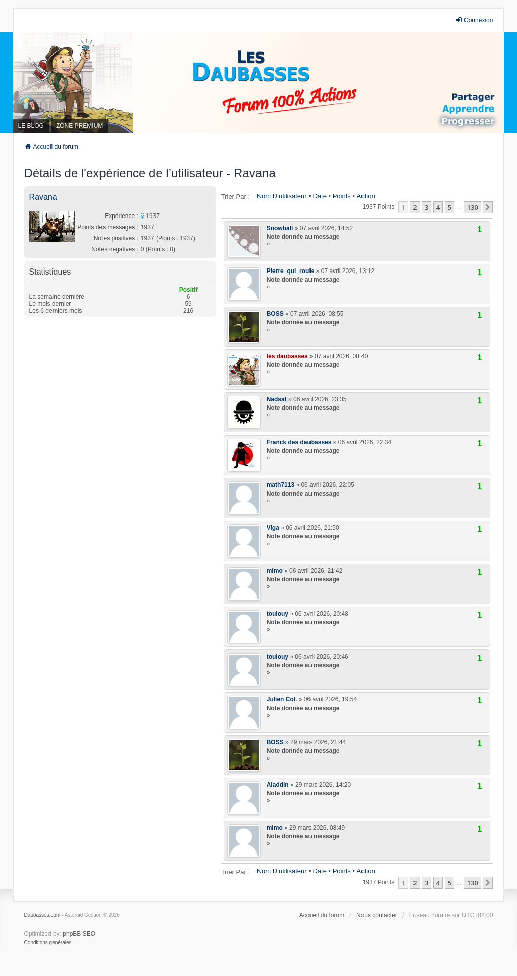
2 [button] (415, 207)
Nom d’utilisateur (282, 196)
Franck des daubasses (299, 442)
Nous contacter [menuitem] (376, 915)
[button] (488, 207)
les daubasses (287, 356)
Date (319, 196)
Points (342, 196)
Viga (273, 527)
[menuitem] (48, 942)
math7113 (280, 485)
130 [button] (472, 207)
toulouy (277, 613)
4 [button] (438, 207)
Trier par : (235, 196)
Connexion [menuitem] (474, 20)
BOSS (275, 313)
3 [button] (426, 207)
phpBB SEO (79, 933)
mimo (275, 570)
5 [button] (449, 207)
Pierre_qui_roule (291, 271)
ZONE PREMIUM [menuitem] (79, 125)
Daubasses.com (42, 915)
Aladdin (278, 784)
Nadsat (277, 399)
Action (366, 196)
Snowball (280, 228)
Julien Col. (282, 699)
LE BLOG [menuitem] (31, 125)
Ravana (43, 197)
